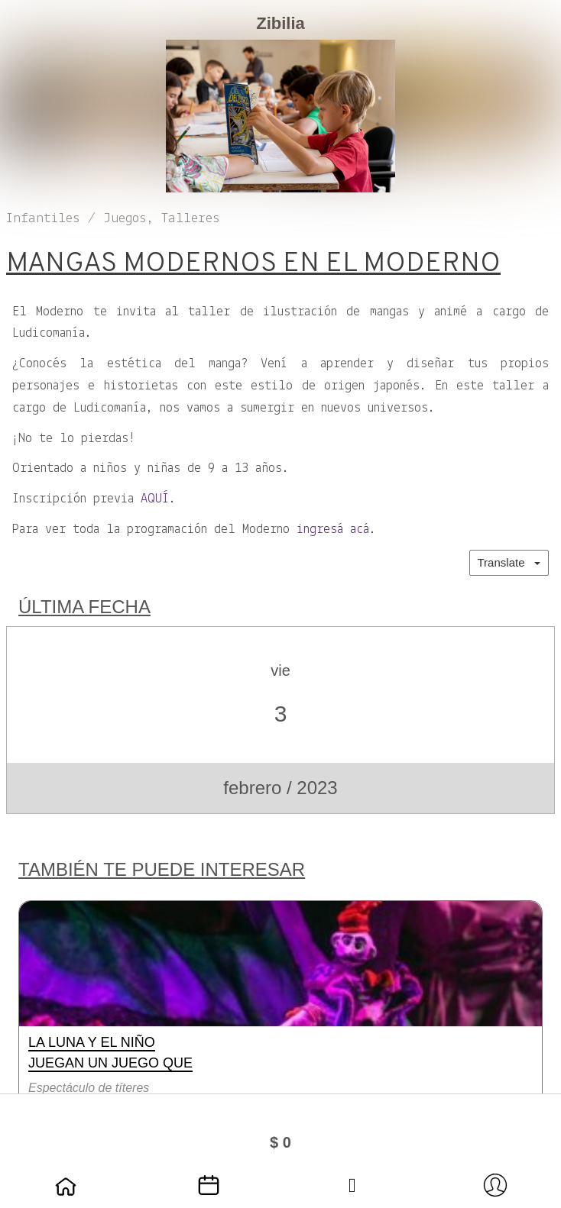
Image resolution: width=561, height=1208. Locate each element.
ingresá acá (333, 529)
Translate (509, 562)
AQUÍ (155, 499)
